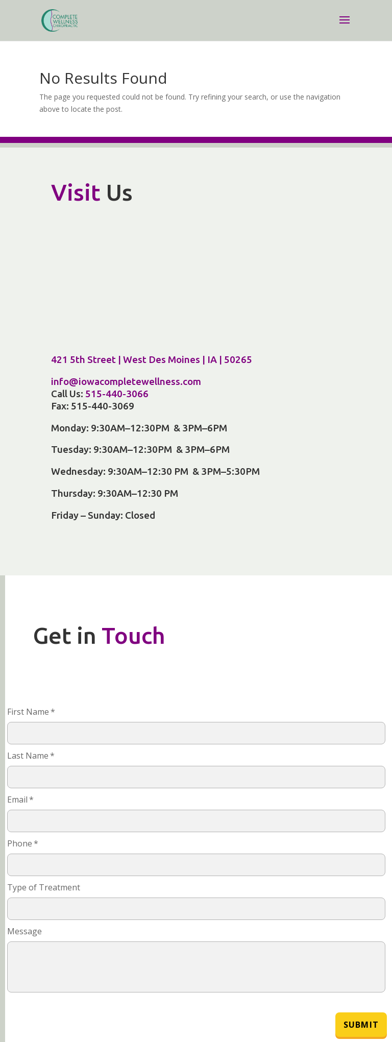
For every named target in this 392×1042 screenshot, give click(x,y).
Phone (22, 843)
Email (20, 799)
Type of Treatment (43, 887)
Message (24, 931)
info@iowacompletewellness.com (126, 381)
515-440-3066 (117, 393)
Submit (361, 1024)
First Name (31, 712)
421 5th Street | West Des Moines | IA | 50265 (151, 359)
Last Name (31, 756)
